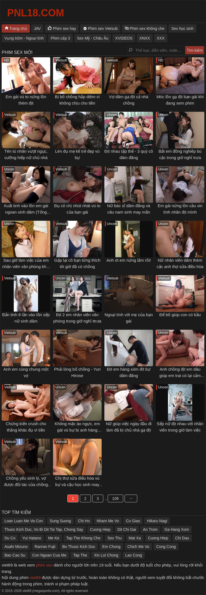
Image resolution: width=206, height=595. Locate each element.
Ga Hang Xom (177, 529)
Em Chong (111, 546)
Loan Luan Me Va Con (23, 521)
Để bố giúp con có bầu (180, 314)
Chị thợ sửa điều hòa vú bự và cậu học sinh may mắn (77, 484)
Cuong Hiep (100, 529)
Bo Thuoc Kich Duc (79, 546)
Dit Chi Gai (126, 529)
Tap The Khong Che (83, 538)
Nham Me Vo (108, 521)
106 (115, 498)
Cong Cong (166, 546)
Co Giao (133, 521)
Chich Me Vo (138, 546)
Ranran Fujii (45, 546)
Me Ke (53, 538)
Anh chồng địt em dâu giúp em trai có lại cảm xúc (179, 375)
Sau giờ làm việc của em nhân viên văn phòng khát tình (26, 266)
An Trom (150, 529)
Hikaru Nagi (157, 521)
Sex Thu (114, 538)
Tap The (80, 555)
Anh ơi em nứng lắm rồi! (128, 260)
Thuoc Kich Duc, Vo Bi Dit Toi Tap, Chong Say (43, 529)
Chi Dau (182, 538)
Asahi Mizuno (16, 546)
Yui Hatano (31, 538)
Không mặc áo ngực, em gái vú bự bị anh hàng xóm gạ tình (77, 429)
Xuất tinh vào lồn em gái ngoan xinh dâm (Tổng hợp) (26, 211)
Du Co (9, 538)
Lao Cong (133, 555)
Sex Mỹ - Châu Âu (93, 38)
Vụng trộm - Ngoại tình (24, 38)
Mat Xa (135, 538)
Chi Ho (84, 521)
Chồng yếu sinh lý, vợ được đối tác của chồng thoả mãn (26, 484)
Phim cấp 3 (60, 38)
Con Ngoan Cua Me (49, 555)
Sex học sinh (182, 28)
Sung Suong (60, 521)
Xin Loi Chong (106, 555)
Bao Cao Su (14, 555)
